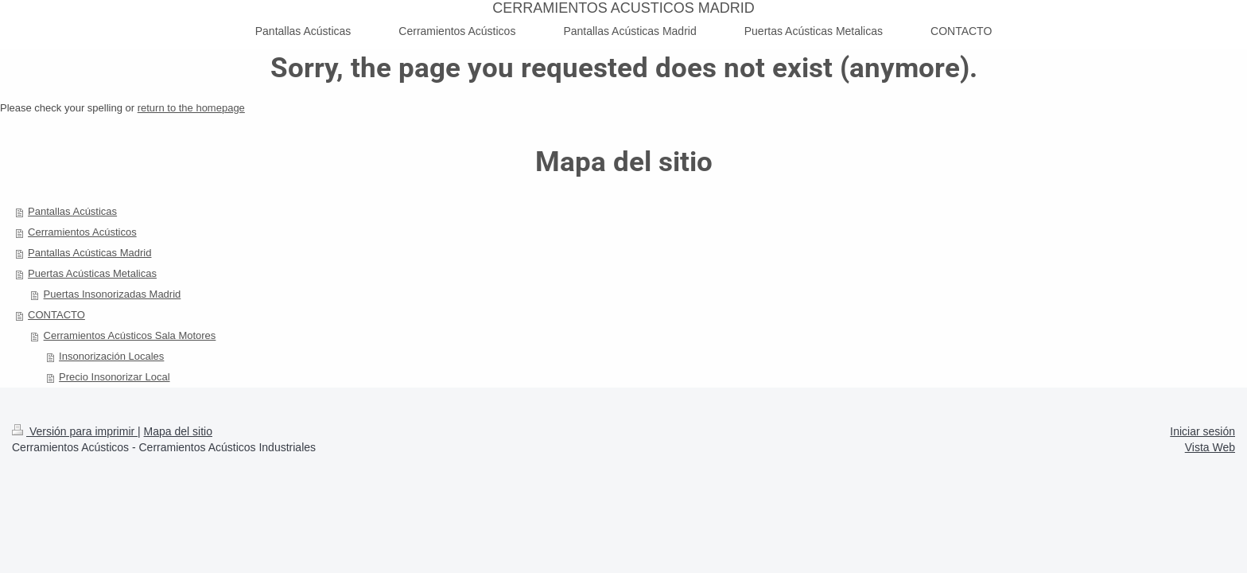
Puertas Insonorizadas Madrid (112, 294)
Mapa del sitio (178, 431)
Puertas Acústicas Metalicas (92, 273)
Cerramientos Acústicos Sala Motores (130, 335)
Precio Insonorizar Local (114, 377)
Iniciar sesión (1202, 431)
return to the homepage (191, 108)
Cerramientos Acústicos (82, 232)
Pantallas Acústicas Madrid (89, 253)
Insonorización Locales (111, 356)
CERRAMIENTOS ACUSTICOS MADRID (623, 8)
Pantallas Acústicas (72, 211)
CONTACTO (56, 315)
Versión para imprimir (75, 431)
